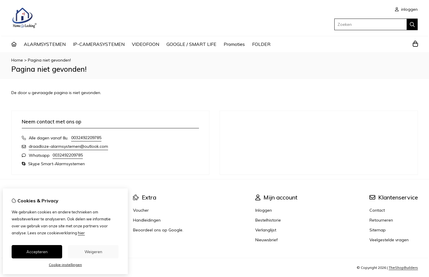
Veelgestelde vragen (389, 239)
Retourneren (381, 220)
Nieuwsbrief (266, 239)
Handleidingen (147, 220)
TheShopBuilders (403, 267)
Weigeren (93, 251)
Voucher (141, 210)
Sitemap (377, 230)
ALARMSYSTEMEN (45, 44)
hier (81, 233)
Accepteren (37, 251)
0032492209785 (86, 137)
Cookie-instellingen (65, 264)
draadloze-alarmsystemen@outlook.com (68, 146)
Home (17, 60)
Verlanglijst (265, 230)
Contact (377, 210)
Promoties (234, 44)
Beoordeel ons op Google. (158, 230)
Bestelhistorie (268, 220)
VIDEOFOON (145, 44)
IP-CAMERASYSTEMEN (99, 44)
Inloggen (263, 210)
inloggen (406, 9)
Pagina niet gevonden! (49, 60)
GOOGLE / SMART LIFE (191, 44)
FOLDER (261, 44)
